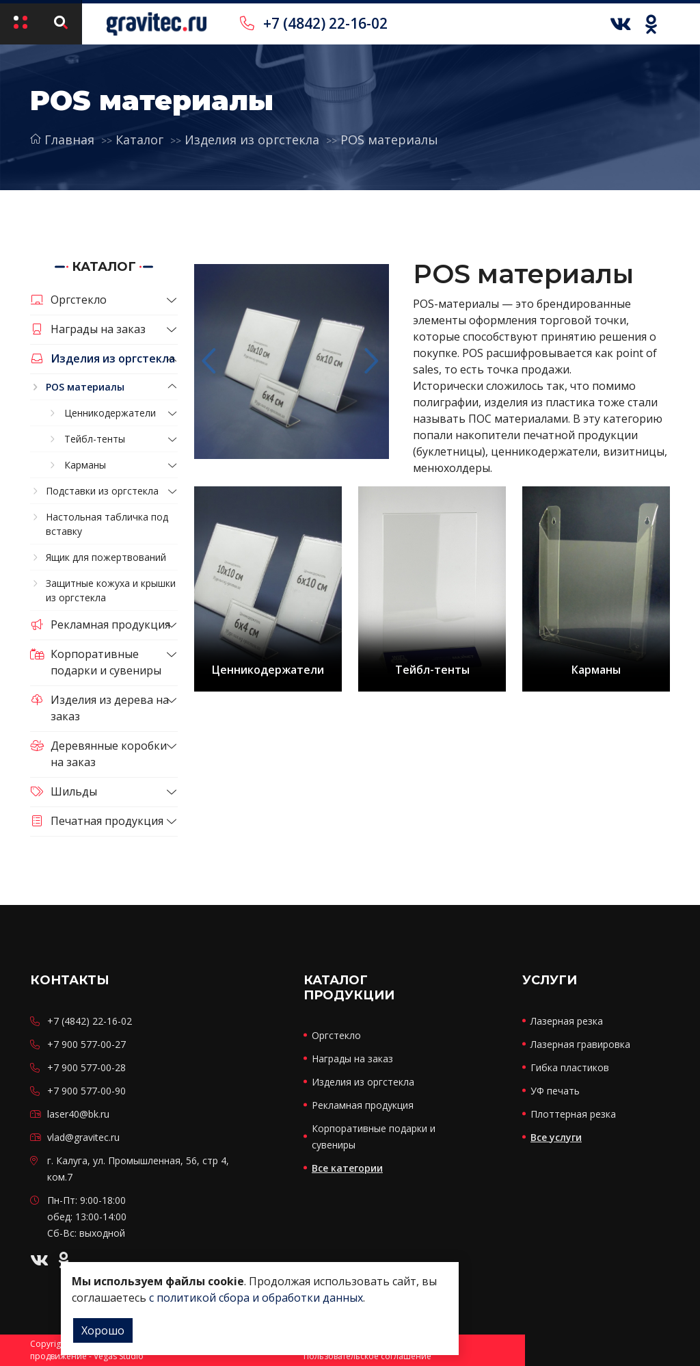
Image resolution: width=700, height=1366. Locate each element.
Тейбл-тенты (94, 438)
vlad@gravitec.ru (83, 1137)
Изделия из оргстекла (252, 139)
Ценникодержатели (110, 412)
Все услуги (556, 1137)
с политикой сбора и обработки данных (256, 1297)
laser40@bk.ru (78, 1113)
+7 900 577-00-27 (86, 1044)
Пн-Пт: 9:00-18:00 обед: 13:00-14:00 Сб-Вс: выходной (86, 1216)
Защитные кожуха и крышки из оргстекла (111, 590)
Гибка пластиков (569, 1067)
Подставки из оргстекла (102, 490)
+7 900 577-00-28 (86, 1067)
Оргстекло (68, 299)
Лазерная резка (566, 1020)
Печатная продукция (96, 820)
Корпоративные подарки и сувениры (95, 662)
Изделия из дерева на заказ (99, 708)
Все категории (347, 1167)
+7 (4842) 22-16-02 (314, 23)
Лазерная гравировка (580, 1044)
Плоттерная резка (573, 1113)
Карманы (85, 464)
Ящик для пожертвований (106, 557)
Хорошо (102, 1330)
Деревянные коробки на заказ (98, 754)
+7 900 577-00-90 (86, 1090)
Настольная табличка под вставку (107, 524)
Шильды (63, 791)
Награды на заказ (88, 329)
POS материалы (389, 139)
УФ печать (555, 1090)
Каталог (139, 139)
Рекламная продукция (100, 624)
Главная (62, 139)
